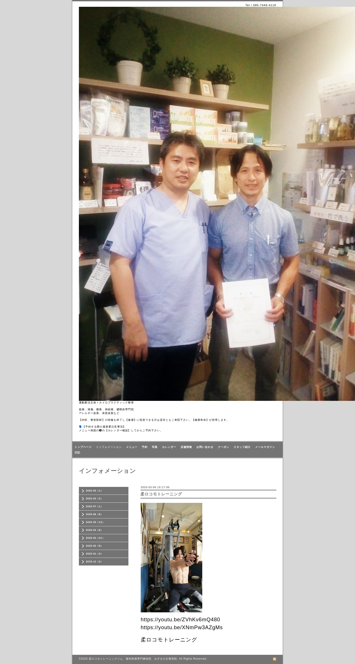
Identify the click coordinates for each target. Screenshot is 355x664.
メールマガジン (265, 447)
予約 (144, 447)
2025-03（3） (94, 498)
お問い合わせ (204, 447)
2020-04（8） (94, 530)
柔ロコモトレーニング (161, 494)
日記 (77, 452)
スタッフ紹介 (242, 447)
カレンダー (169, 447)
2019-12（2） (94, 561)
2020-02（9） (94, 545)
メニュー (131, 447)
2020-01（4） (94, 553)
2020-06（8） (94, 514)
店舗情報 (186, 447)
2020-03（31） (95, 538)
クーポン (223, 447)
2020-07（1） (94, 506)
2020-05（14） (95, 522)
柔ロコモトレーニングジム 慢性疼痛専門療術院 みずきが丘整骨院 (133, 658)
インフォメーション (109, 447)
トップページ (83, 447)
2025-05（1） (94, 490)
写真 (155, 447)
